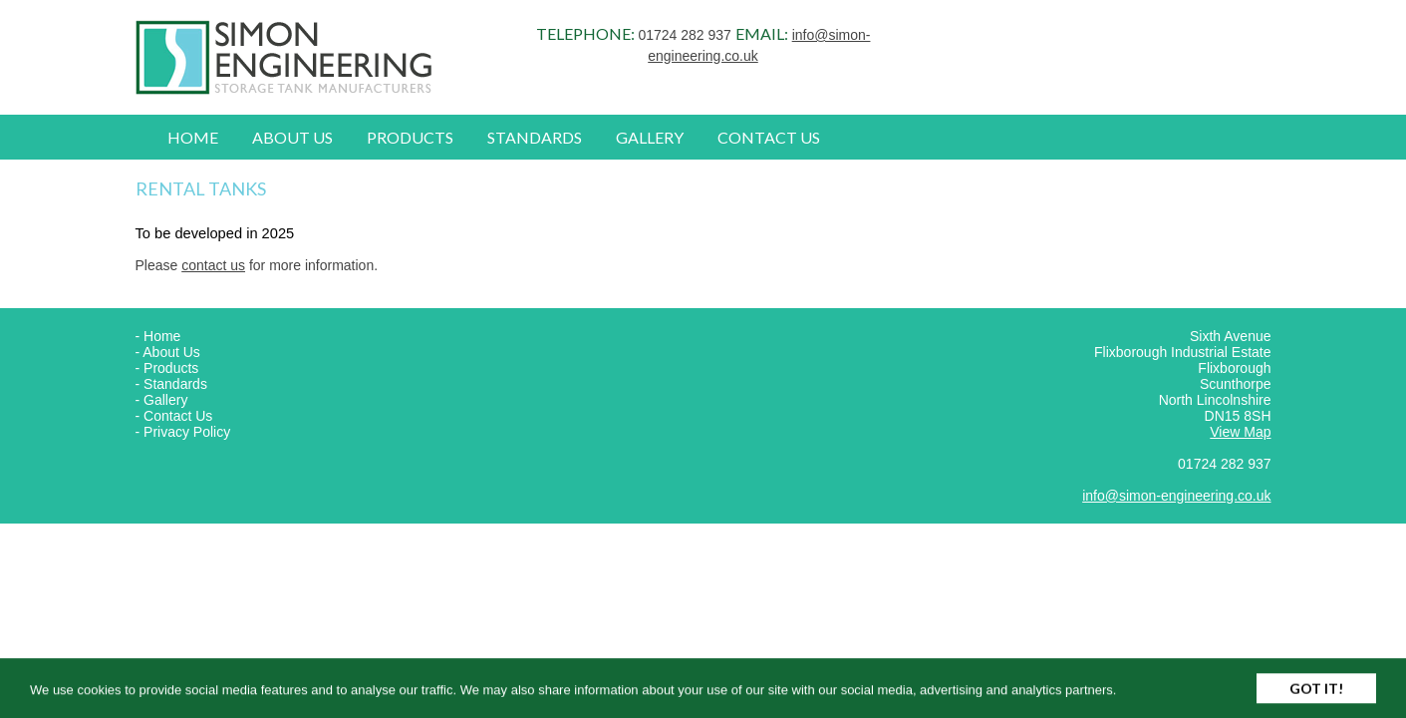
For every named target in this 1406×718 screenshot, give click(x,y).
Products (410, 137)
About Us (292, 137)
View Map (1240, 432)
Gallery (650, 137)
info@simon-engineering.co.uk (1176, 496)
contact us (213, 265)
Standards (534, 137)
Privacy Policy (186, 432)
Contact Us (768, 137)
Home (192, 137)
